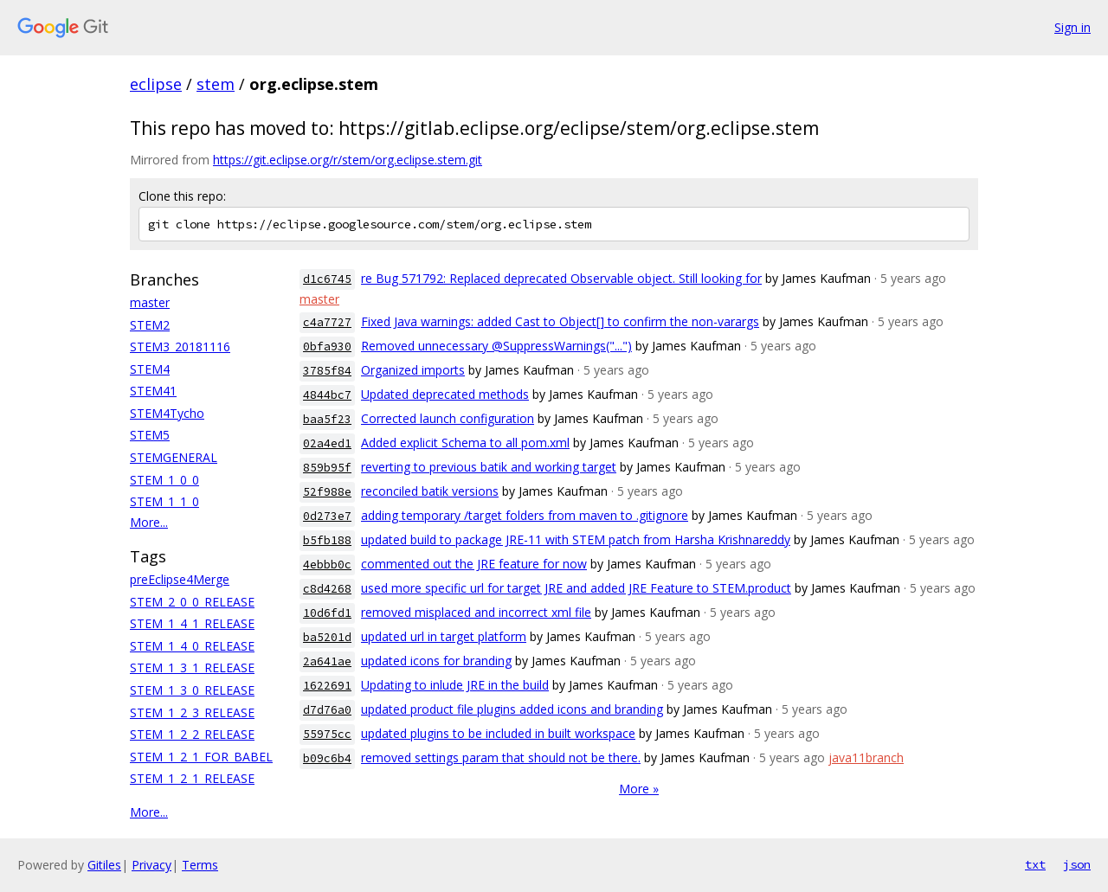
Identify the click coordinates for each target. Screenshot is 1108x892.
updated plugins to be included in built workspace (498, 733)
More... (149, 522)
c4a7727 (327, 322)
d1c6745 (327, 279)
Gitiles (104, 865)
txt (1035, 864)
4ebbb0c (327, 564)
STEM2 (150, 325)
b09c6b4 (327, 758)
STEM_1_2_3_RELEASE (192, 712)
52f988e (327, 492)
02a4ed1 (327, 443)
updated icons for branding (436, 660)
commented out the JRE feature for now (474, 563)
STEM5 (150, 435)
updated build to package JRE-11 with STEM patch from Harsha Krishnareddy (575, 539)
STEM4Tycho (167, 413)
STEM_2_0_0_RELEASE (192, 602)
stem (215, 84)
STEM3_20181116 (180, 346)
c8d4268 (327, 588)
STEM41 (153, 390)
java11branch (866, 757)
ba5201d (327, 637)
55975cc (327, 734)
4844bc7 (327, 395)
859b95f (327, 467)
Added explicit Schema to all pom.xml (465, 442)
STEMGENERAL (173, 457)
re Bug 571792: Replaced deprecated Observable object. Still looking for (561, 278)
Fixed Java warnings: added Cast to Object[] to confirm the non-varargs (560, 321)
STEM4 (150, 369)
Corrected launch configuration (447, 418)
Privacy (151, 865)
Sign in (1072, 27)
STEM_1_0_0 (164, 480)
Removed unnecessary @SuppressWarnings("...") (496, 345)
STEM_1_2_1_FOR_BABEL (201, 756)
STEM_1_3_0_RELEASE (192, 690)
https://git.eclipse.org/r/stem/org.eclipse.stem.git (347, 159)
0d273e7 (327, 516)
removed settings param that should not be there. (501, 757)
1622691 (327, 685)
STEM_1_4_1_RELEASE (192, 623)
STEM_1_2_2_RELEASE (192, 734)
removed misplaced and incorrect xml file (476, 612)
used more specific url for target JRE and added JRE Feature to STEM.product (576, 588)
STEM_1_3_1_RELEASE (192, 667)
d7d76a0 (327, 710)
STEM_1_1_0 (164, 501)
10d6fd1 (327, 613)
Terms (200, 865)
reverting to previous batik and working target (488, 467)
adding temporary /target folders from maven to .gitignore (524, 515)
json (1077, 864)
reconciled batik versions (430, 491)
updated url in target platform (443, 636)
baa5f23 (327, 419)
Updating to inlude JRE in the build (455, 685)
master (150, 302)
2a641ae (327, 661)
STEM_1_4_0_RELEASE (192, 646)
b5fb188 (327, 540)
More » (639, 788)
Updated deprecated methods (445, 394)
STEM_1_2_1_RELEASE (192, 778)
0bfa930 (327, 346)
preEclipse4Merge (179, 579)
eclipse (156, 84)
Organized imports (413, 370)
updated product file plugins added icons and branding (512, 709)
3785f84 (327, 370)
